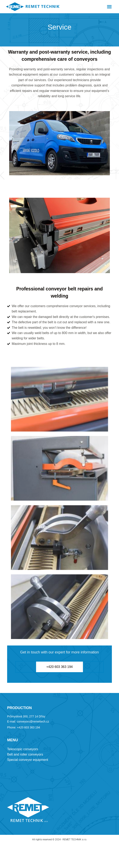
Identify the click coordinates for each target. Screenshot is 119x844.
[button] (109, 7)
